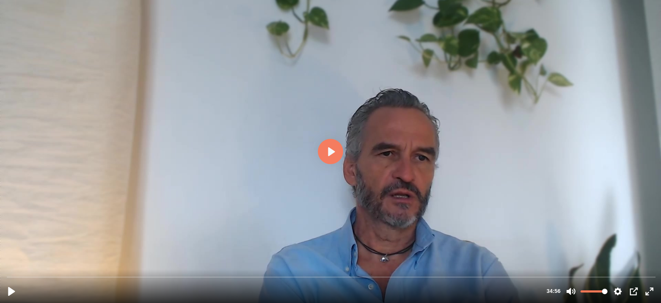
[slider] (331, 277)
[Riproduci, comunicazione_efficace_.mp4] (11, 291)
